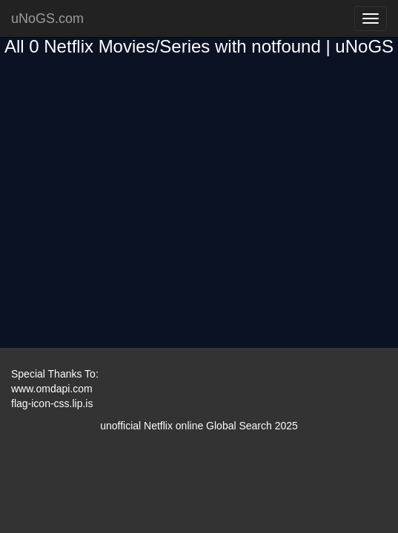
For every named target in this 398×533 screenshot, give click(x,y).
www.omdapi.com (52, 389)
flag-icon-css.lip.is (52, 403)
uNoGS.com (47, 18)
